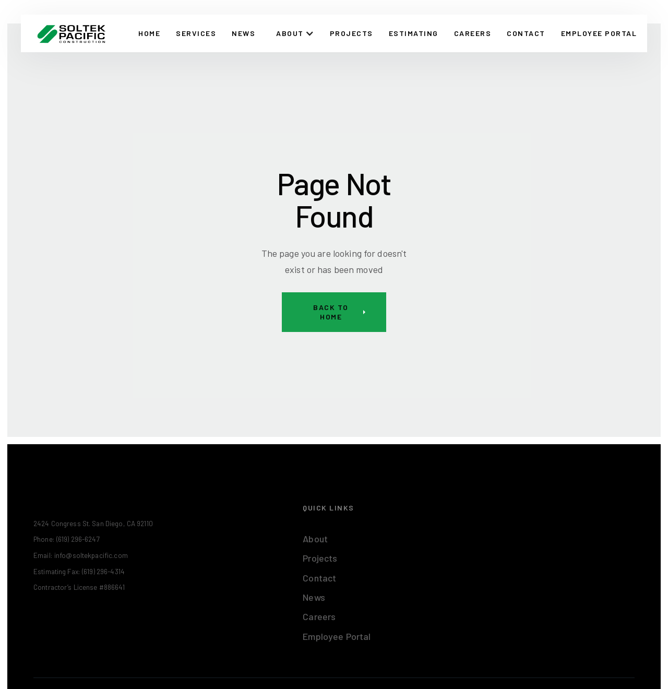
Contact (319, 578)
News (243, 33)
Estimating (413, 33)
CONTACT (526, 33)
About (315, 538)
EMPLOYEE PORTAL (599, 33)
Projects (351, 33)
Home (149, 33)
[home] (71, 33)
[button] (295, 33)
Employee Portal (337, 636)
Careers (473, 33)
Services (196, 33)
